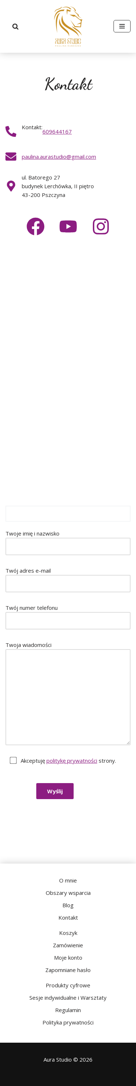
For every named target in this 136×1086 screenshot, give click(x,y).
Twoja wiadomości (68, 693)
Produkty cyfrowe (68, 985)
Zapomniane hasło (68, 970)
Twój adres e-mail (68, 579)
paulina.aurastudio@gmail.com (59, 156)
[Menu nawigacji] (122, 26)
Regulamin (68, 1010)
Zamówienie (68, 945)
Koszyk (68, 932)
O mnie (68, 880)
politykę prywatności (71, 760)
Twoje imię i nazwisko (68, 542)
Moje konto (68, 957)
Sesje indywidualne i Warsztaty (68, 997)
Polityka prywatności (68, 1022)
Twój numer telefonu (68, 616)
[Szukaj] (15, 26)
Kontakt (68, 917)
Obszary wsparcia (68, 892)
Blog (68, 905)
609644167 (57, 131)
